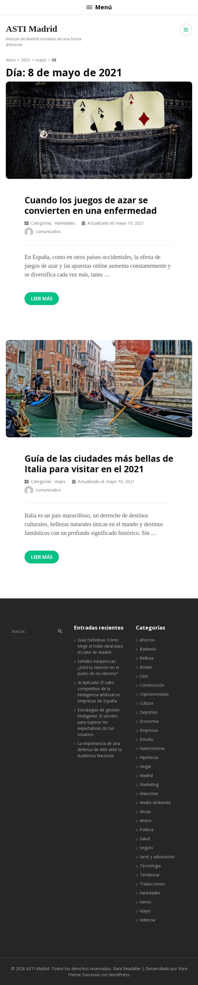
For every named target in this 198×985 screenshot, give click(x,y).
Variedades (65, 223)
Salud (145, 838)
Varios (145, 902)
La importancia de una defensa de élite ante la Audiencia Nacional (100, 749)
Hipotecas (149, 757)
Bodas (146, 667)
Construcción (152, 685)
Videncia (147, 920)
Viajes (60, 481)
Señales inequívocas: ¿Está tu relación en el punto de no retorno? (98, 667)
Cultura (146, 703)
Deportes (148, 712)
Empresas (149, 730)
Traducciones (152, 884)
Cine (144, 676)
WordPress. (119, 974)
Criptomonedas (154, 694)
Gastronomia (152, 748)
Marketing (149, 784)
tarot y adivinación (157, 856)
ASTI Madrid (31, 29)
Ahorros (147, 640)
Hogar (145, 766)
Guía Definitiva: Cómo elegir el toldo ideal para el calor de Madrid (100, 646)
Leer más (41, 298)
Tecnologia (150, 865)
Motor (146, 820)
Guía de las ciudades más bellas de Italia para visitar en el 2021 (98, 463)
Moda (145, 811)
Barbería (148, 649)
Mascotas (149, 793)
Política (146, 829)
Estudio (147, 739)
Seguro (146, 847)
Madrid (146, 775)
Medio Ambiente (155, 802)
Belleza (146, 658)
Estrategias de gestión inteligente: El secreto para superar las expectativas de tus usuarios (99, 722)
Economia (149, 721)
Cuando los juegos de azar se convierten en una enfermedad (90, 205)
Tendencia (149, 874)
